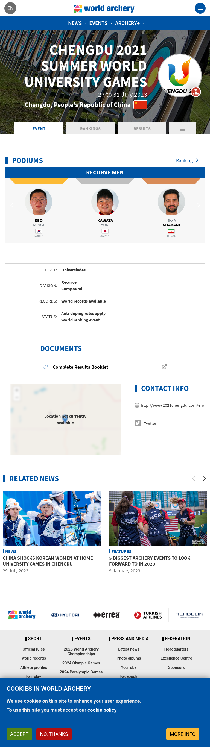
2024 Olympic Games (81, 663)
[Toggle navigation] (200, 8)
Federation (177, 638)
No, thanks (54, 734)
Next (197, 205)
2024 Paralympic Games (81, 672)
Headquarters (176, 649)
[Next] (204, 478)
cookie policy (102, 710)
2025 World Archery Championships (81, 651)
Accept (19, 734)
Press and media (129, 638)
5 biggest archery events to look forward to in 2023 (149, 561)
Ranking (184, 160)
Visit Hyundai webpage (65, 615)
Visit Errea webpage (106, 615)
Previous (12, 205)
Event (39, 128)
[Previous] (193, 478)
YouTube (129, 667)
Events (98, 23)
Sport (35, 638)
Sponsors (176, 667)
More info (183, 734)
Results (142, 128)
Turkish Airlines (148, 615)
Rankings (90, 128)
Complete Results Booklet (80, 367)
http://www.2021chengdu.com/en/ (173, 405)
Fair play (33, 676)
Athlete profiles (33, 667)
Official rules (33, 649)
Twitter (150, 423)
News (75, 23)
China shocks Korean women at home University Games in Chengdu (48, 561)
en (10, 8)
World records (33, 658)
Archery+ (127, 23)
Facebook (129, 676)
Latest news (128, 649)
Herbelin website (189, 615)
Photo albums (128, 658)
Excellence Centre (176, 658)
